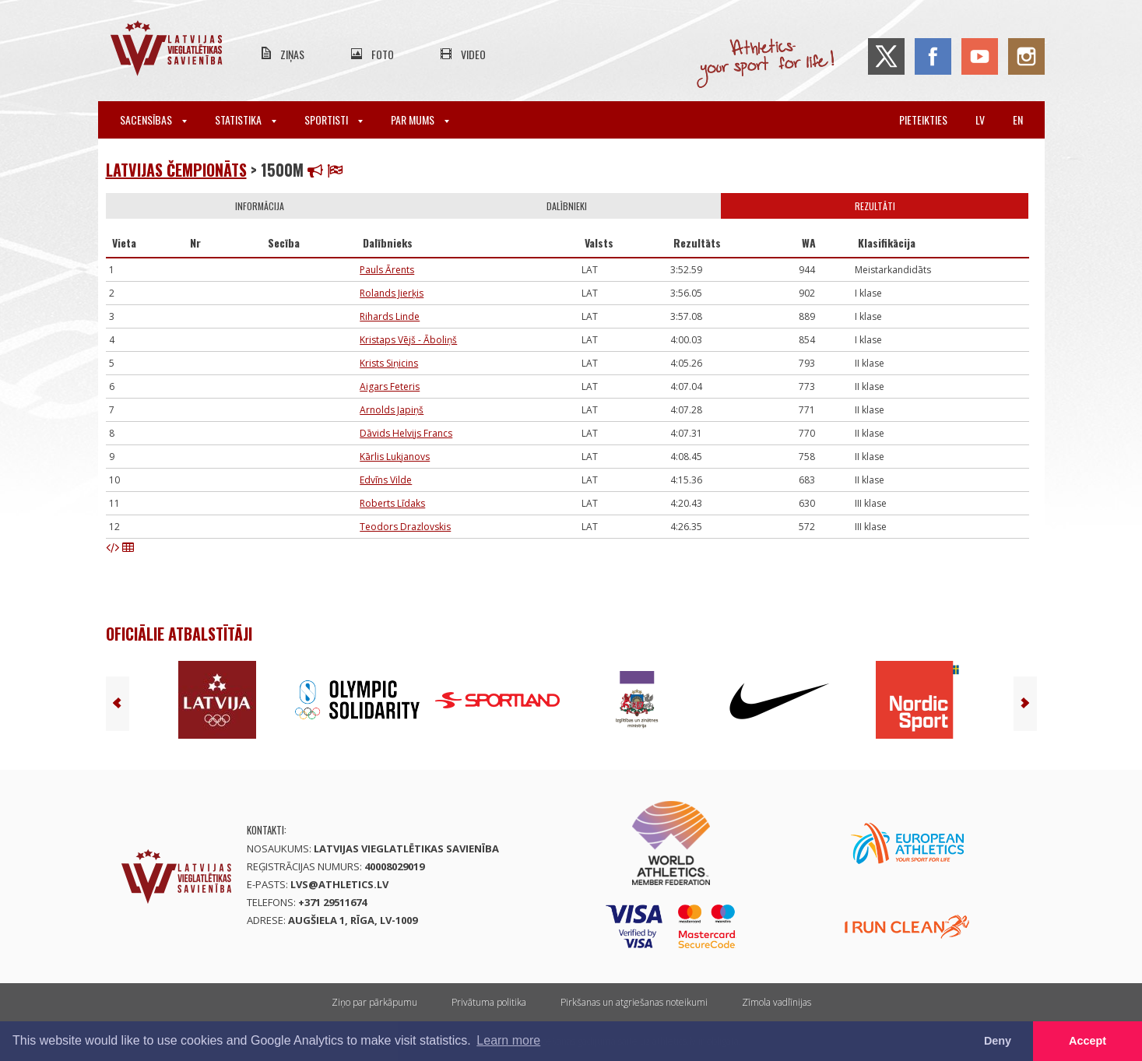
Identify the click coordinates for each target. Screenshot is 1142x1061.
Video (473, 54)
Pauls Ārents (387, 269)
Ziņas (292, 54)
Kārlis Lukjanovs (395, 456)
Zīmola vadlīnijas (776, 1002)
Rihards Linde (390, 316)
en (1018, 119)
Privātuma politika (489, 1002)
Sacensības (153, 119)
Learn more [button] (508, 1040)
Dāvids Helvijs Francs (406, 433)
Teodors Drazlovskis (405, 526)
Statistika (245, 119)
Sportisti (333, 119)
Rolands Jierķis (391, 293)
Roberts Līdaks (392, 503)
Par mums (420, 119)
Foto (382, 54)
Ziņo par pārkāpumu (374, 1002)
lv (980, 119)
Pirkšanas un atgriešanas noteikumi (634, 1002)
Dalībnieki (566, 206)
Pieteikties (923, 119)
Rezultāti (875, 206)
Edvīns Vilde (386, 480)
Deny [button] (997, 1041)
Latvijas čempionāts (176, 169)
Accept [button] (1087, 1041)
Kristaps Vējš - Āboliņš (408, 339)
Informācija (259, 206)
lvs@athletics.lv (339, 884)
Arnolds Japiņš (391, 409)
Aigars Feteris (390, 386)
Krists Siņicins (389, 363)
